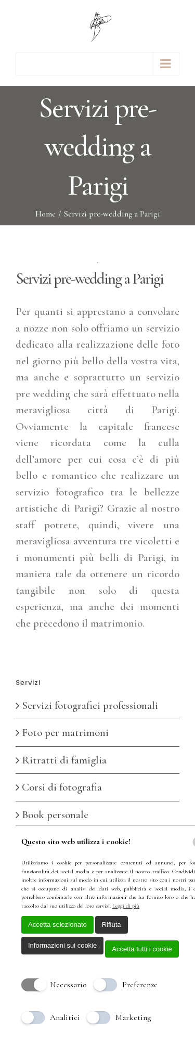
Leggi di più (125, 905)
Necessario (68, 984)
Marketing (133, 1017)
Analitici (65, 1017)
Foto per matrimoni (65, 732)
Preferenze (140, 984)
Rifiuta (111, 924)
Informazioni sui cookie (62, 945)
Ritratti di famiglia (64, 760)
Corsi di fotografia (62, 787)
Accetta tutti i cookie (142, 949)
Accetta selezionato (57, 924)
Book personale (55, 814)
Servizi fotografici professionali (90, 705)
